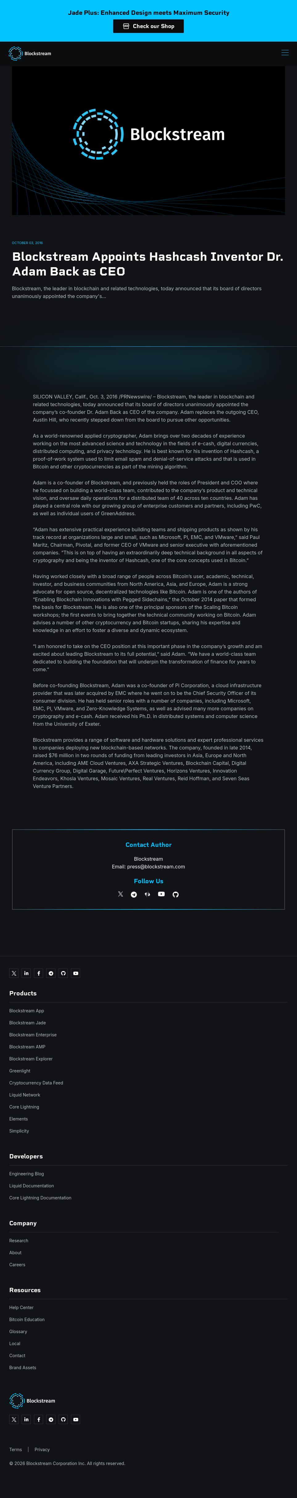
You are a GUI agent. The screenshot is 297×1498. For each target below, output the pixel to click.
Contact (17, 1355)
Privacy (42, 1449)
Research (18, 1240)
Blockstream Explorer (31, 1058)
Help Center (21, 1307)
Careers (17, 1264)
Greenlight (19, 1070)
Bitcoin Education (27, 1319)
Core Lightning (24, 1106)
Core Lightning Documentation (40, 1197)
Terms (15, 1449)
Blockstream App (26, 1010)
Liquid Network (24, 1094)
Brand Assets (22, 1367)
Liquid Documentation (31, 1185)
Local (14, 1343)
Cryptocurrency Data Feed (36, 1082)
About (15, 1252)
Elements (18, 1118)
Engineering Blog (26, 1173)
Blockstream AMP (27, 1046)
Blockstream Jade (27, 1022)
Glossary (18, 1331)
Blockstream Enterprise (33, 1034)
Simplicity (19, 1130)
